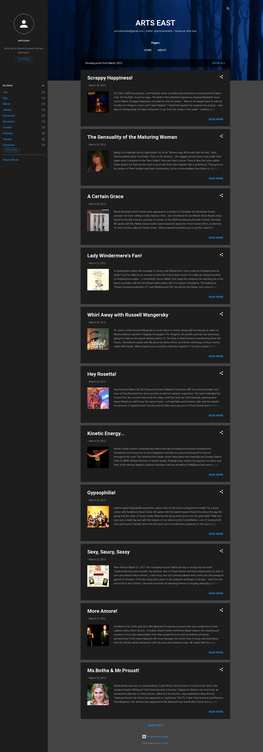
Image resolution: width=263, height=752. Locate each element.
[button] (221, 77)
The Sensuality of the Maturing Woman (132, 137)
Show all (218, 63)
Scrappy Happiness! (110, 78)
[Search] (228, 9)
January (7, 109)
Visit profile (23, 59)
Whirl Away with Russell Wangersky (127, 315)
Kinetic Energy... (105, 433)
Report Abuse (11, 159)
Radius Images (163, 743)
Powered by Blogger (155, 736)
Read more (216, 119)
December (9, 115)
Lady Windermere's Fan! (114, 255)
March (6, 104)
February (8, 133)
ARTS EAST (155, 22)
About (162, 50)
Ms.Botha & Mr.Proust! (113, 670)
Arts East (24, 40)
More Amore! (102, 611)
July (5, 92)
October (7, 127)
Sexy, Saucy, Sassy (108, 552)
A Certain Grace (105, 196)
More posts (155, 725)
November (9, 121)
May (5, 98)
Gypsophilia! (101, 493)
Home (148, 50)
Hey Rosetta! (101, 374)
